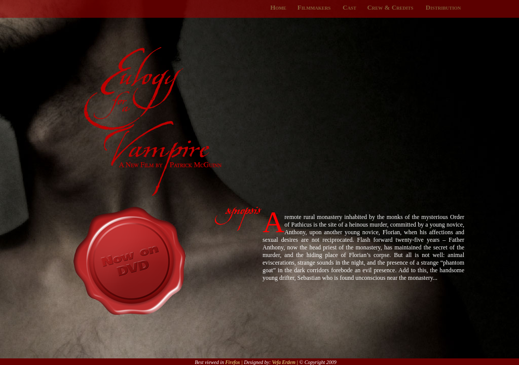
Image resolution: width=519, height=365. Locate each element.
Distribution (443, 7)
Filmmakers (314, 7)
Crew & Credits (390, 7)
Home (278, 7)
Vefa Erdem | (286, 362)
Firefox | (234, 362)
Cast (349, 7)
